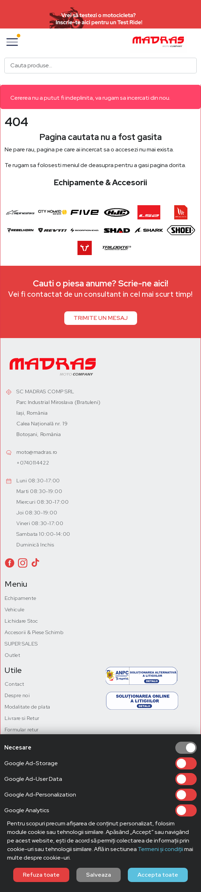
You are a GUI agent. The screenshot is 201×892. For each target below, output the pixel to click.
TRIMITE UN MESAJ (101, 318)
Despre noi (17, 695)
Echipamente (20, 598)
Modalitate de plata (27, 707)
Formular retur (22, 729)
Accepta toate (157, 874)
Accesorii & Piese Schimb (34, 632)
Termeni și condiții (160, 849)
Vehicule (14, 609)
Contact (14, 684)
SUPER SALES (21, 644)
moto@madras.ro (36, 452)
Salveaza (98, 874)
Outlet (12, 655)
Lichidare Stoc (21, 621)
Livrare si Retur (22, 718)
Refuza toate (41, 874)
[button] (12, 42)
